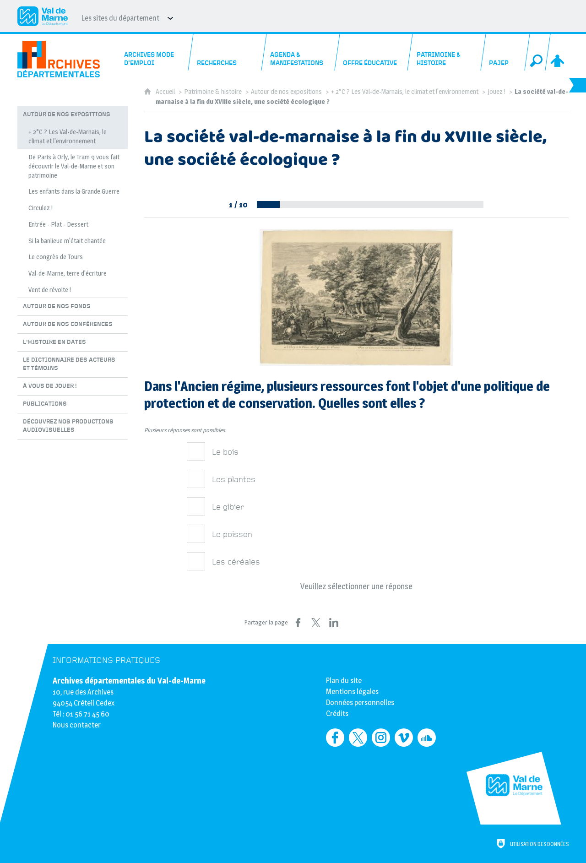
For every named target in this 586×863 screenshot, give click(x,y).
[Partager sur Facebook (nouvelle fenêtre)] (298, 622)
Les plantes (233, 479)
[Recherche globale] (537, 52)
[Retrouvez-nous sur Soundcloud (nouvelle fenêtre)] (427, 737)
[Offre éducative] (374, 52)
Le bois (225, 452)
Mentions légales (352, 691)
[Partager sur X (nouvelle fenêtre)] (316, 622)
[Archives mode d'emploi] (155, 52)
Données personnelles (360, 702)
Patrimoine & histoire (213, 91)
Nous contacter (77, 725)
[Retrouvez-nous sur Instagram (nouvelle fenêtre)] (381, 737)
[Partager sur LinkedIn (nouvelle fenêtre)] (334, 622)
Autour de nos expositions (286, 91)
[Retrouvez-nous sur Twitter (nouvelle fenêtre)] (358, 737)
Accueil (166, 91)
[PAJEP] (505, 52)
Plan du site (344, 680)
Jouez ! (496, 91)
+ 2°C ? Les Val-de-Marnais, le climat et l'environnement (404, 91)
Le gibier (228, 507)
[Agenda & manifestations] (301, 52)
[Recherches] (228, 52)
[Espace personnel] (558, 52)
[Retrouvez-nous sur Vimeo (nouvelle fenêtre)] (404, 737)
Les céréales (236, 562)
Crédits (337, 713)
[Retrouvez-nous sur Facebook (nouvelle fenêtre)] (335, 737)
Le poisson (232, 534)
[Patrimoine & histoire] (447, 52)
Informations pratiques (106, 660)
